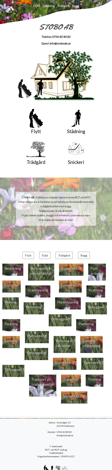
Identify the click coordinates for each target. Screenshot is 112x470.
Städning (48, 6)
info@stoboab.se (60, 43)
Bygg (75, 6)
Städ (45, 255)
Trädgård (63, 6)
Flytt (36, 6)
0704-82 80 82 (61, 36)
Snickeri (76, 162)
